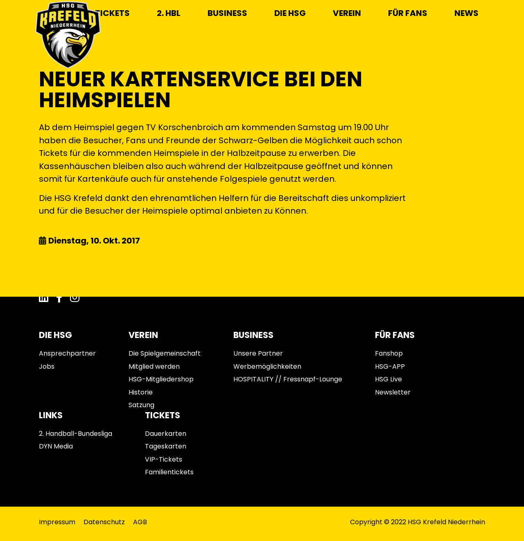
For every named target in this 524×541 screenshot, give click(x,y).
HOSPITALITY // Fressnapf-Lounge (287, 379)
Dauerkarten (165, 433)
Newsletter (393, 392)
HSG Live (388, 379)
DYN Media (56, 446)
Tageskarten (165, 446)
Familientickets (169, 472)
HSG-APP (390, 366)
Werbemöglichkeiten (267, 366)
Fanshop (389, 353)
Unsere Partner (258, 353)
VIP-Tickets (163, 459)
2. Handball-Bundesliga (75, 433)
